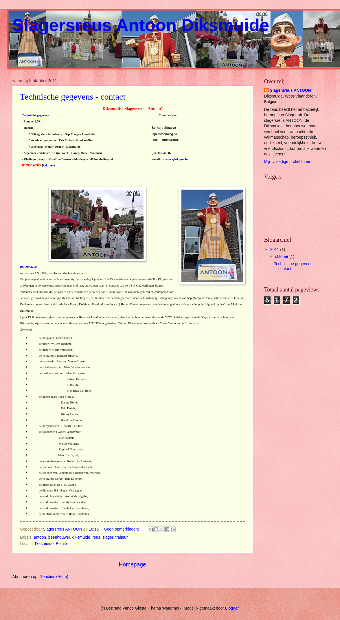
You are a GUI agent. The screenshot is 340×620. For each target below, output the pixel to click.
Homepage (132, 565)
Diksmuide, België (51, 544)
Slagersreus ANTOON (290, 90)
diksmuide (81, 537)
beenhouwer (59, 537)
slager (107, 537)
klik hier (48, 165)
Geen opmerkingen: (122, 529)
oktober (282, 256)
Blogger (232, 608)
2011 (275, 249)
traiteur (121, 537)
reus (96, 537)
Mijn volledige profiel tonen (287, 161)
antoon (40, 537)
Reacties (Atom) (54, 577)
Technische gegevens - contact (73, 96)
